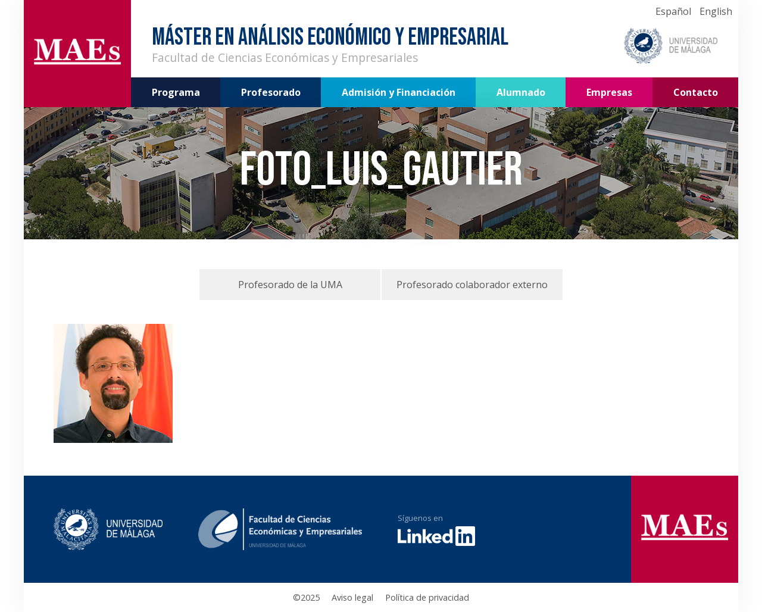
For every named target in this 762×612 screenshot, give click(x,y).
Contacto (695, 92)
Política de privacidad (427, 597)
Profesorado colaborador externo (472, 284)
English (715, 11)
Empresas (609, 92)
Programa (176, 92)
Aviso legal (352, 597)
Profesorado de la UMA (290, 284)
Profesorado (271, 92)
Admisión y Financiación (398, 92)
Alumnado (520, 92)
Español (673, 11)
